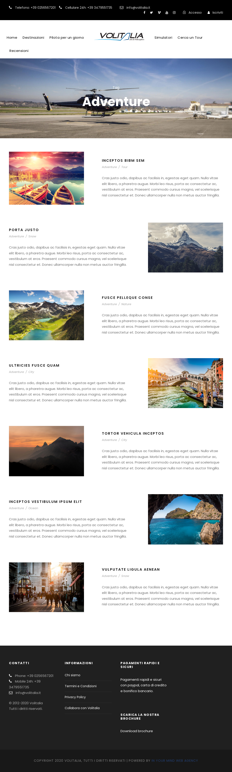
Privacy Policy (75, 697)
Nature (126, 304)
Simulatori (163, 37)
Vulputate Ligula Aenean (131, 569)
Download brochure (136, 731)
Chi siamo (72, 675)
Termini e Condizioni (81, 686)
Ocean (33, 508)
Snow (32, 236)
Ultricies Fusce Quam (34, 365)
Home (12, 37)
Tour (124, 167)
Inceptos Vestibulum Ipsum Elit (45, 501)
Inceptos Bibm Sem (123, 160)
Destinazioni (33, 37)
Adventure (109, 167)
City (31, 372)
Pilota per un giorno (66, 37)
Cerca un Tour (190, 37)
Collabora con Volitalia (82, 708)
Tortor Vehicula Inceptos (133, 433)
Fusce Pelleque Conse (127, 297)
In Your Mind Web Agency (175, 760)
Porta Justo (24, 229)
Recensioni (18, 50)
